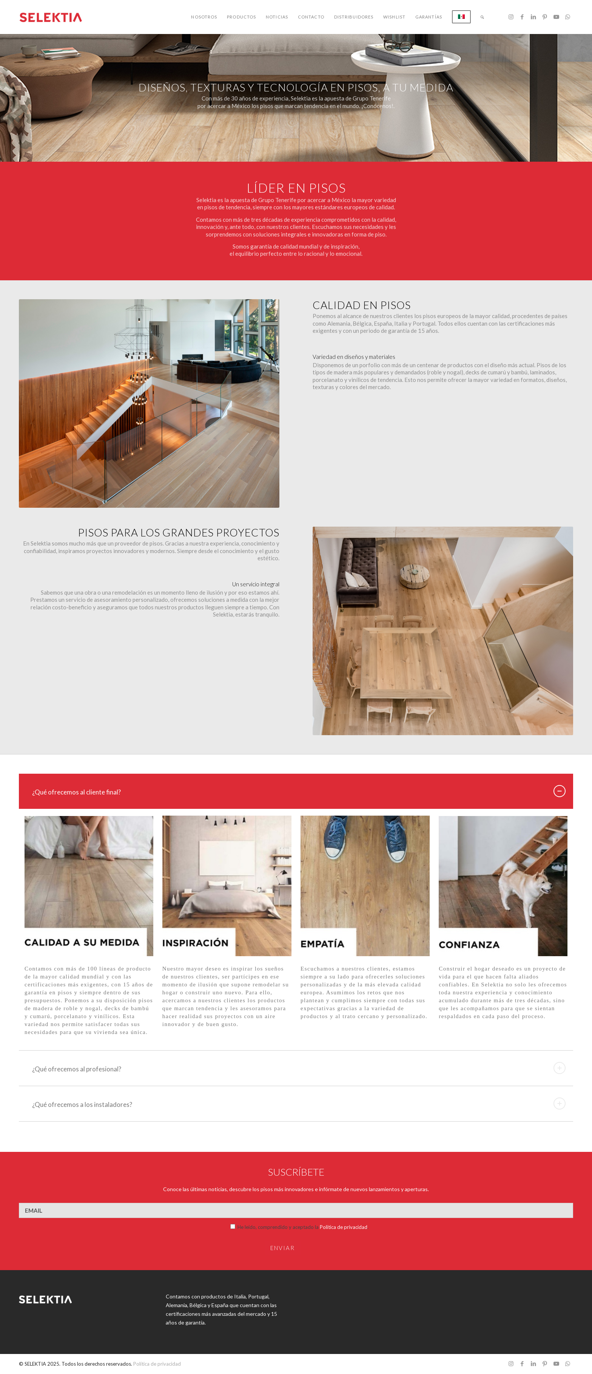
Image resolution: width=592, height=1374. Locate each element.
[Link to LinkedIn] (533, 16)
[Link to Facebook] (522, 16)
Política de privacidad (343, 1227)
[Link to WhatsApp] (567, 16)
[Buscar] (482, 17)
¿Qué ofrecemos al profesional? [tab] (299, 1068)
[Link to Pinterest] (544, 16)
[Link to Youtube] (556, 16)
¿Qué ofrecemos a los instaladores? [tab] (299, 1103)
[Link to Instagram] (510, 16)
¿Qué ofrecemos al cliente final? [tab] (299, 791)
